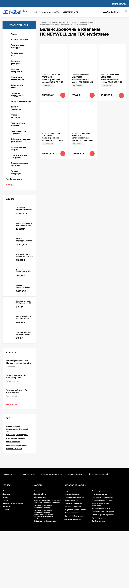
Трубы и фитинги (98, 578)
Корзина (37, 547)
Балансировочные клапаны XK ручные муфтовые (17, 60)
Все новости (14, 461)
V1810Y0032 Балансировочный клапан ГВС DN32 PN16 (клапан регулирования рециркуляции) (53, 140)
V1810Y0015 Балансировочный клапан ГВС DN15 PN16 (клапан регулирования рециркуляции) (53, 82)
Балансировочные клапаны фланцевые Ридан (18, 114)
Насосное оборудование (74, 573)
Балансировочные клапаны (83, 22)
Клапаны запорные (99, 551)
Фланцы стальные (71, 551)
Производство (22, 491)
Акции (67, 547)
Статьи (43, 3)
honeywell (16, 483)
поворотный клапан (14, 505)
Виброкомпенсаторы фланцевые (100, 561)
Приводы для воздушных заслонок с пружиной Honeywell (17, 194)
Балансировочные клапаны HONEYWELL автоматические (18, 68)
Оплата (33, 3)
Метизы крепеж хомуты (101, 565)
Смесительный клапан (15, 495)
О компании (8, 3)
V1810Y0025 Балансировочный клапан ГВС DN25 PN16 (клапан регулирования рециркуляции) (112, 82)
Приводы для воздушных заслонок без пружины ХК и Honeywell (18, 185)
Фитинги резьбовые (100, 547)
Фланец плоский (13, 498)
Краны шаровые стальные (102, 557)
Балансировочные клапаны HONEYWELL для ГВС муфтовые (20, 105)
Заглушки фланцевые (72, 576)
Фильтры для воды (71, 569)
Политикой (40, 569)
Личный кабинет (40, 551)
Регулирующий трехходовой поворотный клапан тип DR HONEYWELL (18, 170)
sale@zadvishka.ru (75, 531)
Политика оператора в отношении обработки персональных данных (47, 558)
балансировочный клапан (16, 502)
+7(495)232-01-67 (67, 12)
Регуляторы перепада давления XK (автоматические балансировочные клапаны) (18, 94)
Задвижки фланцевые (73, 560)
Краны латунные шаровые (102, 554)
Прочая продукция (99, 574)
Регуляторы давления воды (75, 566)
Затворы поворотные (72, 563)
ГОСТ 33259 (10, 491)
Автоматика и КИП (71, 557)
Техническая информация (62, 3)
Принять (10, 581)
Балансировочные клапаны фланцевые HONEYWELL (18, 83)
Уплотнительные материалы (103, 568)
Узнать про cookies (27, 581)
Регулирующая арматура (59, 22)
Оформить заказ (40, 554)
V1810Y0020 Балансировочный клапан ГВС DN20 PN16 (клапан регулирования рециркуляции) (83, 82)
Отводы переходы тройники (103, 571)
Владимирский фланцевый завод (17, 487)
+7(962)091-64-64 (28, 531)
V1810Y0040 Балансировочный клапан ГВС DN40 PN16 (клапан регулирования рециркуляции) (83, 140)
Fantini (9, 483)
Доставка (21, 3)
